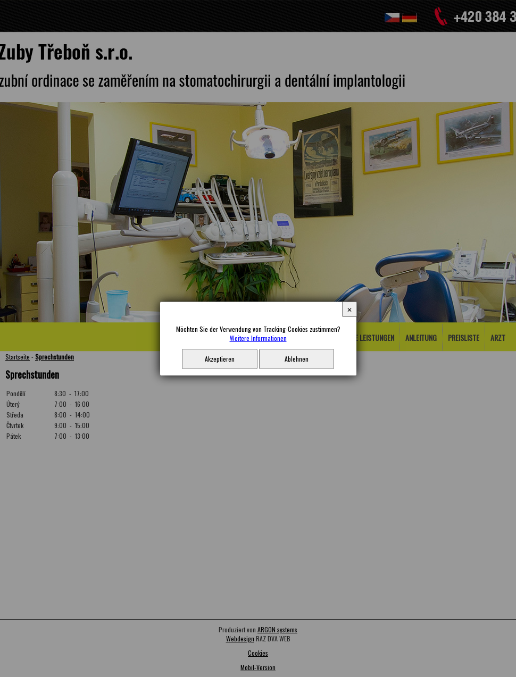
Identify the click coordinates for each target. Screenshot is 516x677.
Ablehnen (297, 358)
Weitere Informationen (258, 337)
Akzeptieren (220, 358)
